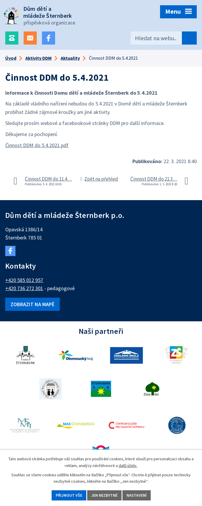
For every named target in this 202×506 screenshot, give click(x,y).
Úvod (10, 58)
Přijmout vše (69, 495)
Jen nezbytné (104, 495)
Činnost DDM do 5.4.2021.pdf (36, 145)
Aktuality (70, 58)
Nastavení (137, 495)
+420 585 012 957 (24, 280)
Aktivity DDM (38, 58)
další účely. (128, 465)
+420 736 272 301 (24, 288)
